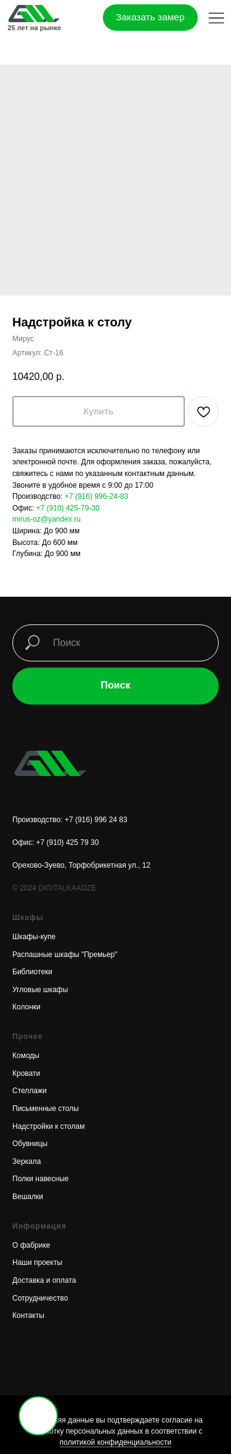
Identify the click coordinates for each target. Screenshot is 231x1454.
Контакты (28, 1315)
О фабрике (31, 1245)
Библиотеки (32, 971)
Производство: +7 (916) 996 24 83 (70, 819)
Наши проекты (37, 1262)
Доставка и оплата (44, 1280)
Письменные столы (45, 1108)
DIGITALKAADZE (67, 888)
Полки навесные (40, 1178)
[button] (216, 18)
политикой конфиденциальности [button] (115, 1442)
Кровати (26, 1073)
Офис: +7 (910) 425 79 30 (55, 842)
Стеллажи (29, 1090)
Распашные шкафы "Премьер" (64, 954)
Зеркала (26, 1161)
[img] (33, 14)
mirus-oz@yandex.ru (46, 519)
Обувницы (29, 1143)
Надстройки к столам (48, 1126)
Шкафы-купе (33, 936)
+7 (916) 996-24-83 (96, 496)
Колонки (26, 1007)
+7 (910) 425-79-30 (68, 508)
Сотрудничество (40, 1298)
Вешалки (27, 1196)
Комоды (25, 1055)
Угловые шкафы (40, 989)
